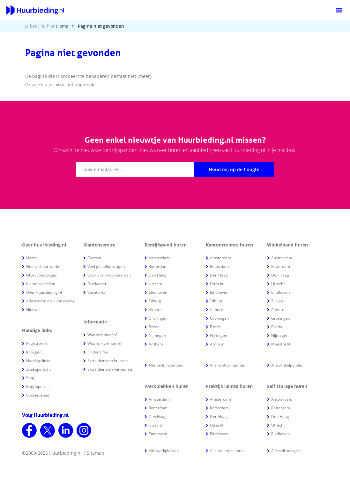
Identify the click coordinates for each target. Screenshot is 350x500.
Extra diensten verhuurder (110, 369)
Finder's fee (97, 352)
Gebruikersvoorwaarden (109, 275)
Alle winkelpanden (287, 365)
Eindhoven (158, 292)
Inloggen (33, 352)
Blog (30, 378)
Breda (154, 327)
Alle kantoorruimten (227, 365)
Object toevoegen (41, 275)
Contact (94, 258)
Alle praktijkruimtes (227, 450)
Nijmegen (157, 335)
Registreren (36, 343)
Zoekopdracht (38, 369)
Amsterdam (159, 258)
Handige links (38, 360)
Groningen (158, 318)
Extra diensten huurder (107, 360)
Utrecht (155, 283)
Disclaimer (97, 283)
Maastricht (280, 344)
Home (62, 26)
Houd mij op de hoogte (234, 169)
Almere (155, 309)
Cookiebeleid (37, 395)
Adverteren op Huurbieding (50, 301)
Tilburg (155, 301)
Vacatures (96, 292)
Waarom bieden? (102, 334)
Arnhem (156, 344)
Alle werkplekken (164, 450)
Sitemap (95, 453)
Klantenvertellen (40, 283)
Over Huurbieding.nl (44, 292)
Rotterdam (158, 266)
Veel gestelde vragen (106, 266)
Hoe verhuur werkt (42, 266)
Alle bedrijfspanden (166, 365)
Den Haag (158, 275)
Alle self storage (285, 450)
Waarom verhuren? (104, 343)
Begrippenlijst (38, 386)
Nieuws (32, 309)
